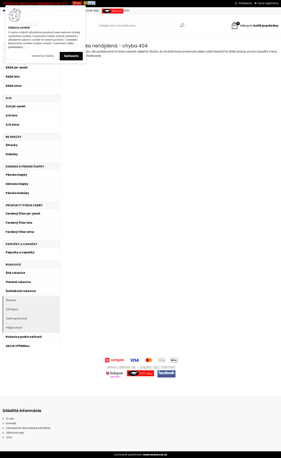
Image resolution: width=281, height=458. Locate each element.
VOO (115, 11)
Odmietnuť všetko (43, 56)
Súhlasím (71, 56)
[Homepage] (4, 10)
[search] (182, 26)
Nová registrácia (268, 3)
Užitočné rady (89, 10)
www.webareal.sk (155, 454)
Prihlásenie (245, 3)
